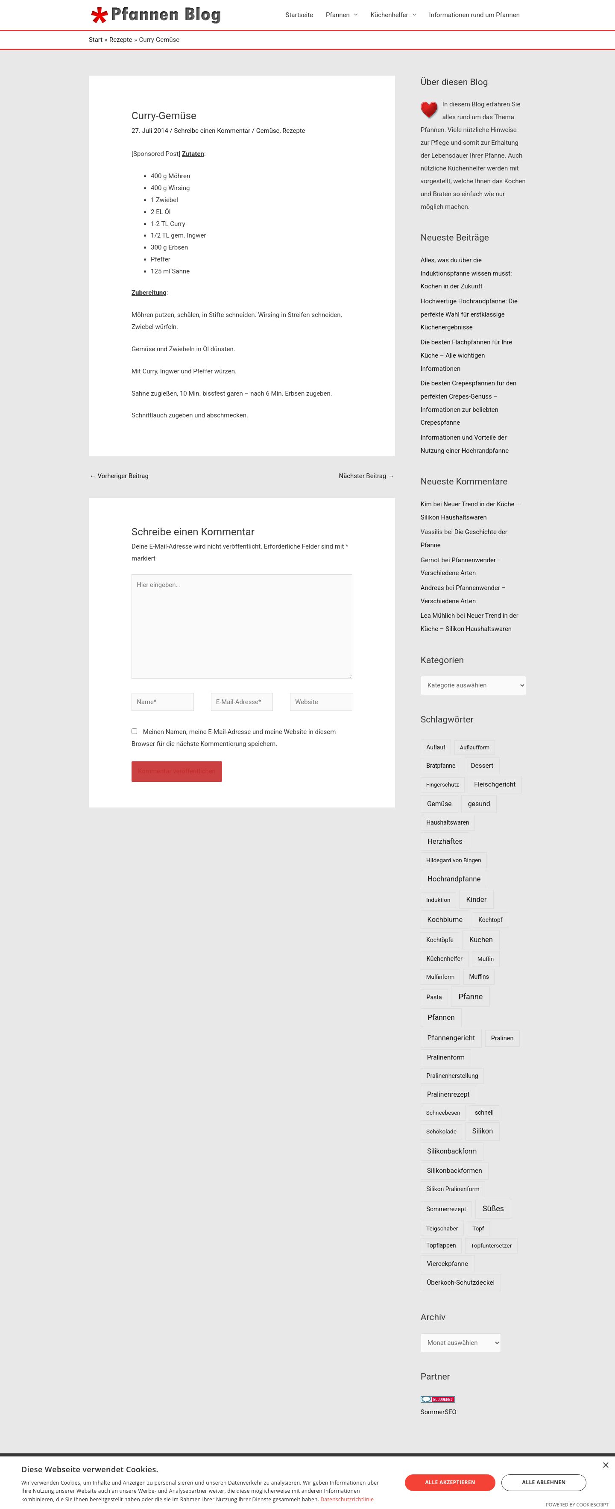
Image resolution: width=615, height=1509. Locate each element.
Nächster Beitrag (366, 476)
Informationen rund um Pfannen (474, 15)
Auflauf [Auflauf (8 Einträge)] (435, 739)
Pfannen (338, 15)
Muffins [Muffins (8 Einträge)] (479, 968)
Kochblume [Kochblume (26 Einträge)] (445, 911)
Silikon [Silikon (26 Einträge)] (482, 1123)
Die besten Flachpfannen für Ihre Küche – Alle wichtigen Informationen (467, 353)
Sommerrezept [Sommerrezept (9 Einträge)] (446, 1201)
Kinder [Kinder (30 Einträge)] (476, 891)
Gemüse (268, 131)
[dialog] (307, 1482)
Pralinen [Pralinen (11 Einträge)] (502, 1030)
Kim (426, 499)
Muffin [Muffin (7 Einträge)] (485, 950)
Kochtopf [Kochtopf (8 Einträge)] (490, 911)
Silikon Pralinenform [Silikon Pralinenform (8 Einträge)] (452, 1180)
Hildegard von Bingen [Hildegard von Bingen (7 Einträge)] (453, 851)
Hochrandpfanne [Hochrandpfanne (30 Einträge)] (454, 870)
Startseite (299, 15)
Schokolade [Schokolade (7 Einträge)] (441, 1123)
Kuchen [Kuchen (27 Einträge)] (481, 932)
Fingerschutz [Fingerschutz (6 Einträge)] (442, 776)
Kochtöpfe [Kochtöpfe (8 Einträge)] (440, 931)
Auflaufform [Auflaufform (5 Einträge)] (474, 739)
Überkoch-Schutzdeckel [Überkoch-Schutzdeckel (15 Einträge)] (461, 1274)
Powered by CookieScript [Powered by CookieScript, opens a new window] (577, 1504)
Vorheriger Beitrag (119, 476)
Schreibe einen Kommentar (212, 131)
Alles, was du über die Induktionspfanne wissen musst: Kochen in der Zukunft (467, 273)
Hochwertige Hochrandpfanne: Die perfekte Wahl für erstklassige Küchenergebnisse (469, 313)
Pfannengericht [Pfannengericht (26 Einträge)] (451, 1030)
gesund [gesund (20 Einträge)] (479, 796)
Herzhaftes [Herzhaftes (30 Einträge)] (445, 833)
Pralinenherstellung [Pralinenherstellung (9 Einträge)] (452, 1067)
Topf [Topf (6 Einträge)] (478, 1220)
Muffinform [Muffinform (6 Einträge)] (440, 969)
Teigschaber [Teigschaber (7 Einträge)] (442, 1220)
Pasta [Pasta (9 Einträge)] (434, 988)
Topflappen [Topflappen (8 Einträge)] (441, 1237)
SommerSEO (439, 1404)
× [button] (605, 1465)
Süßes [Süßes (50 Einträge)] (493, 1200)
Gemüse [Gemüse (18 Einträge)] (439, 796)
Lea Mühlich (438, 608)
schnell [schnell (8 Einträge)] (484, 1104)
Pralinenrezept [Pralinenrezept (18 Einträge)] (448, 1086)
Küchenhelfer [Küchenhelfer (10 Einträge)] (445, 950)
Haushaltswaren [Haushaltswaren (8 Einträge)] (447, 814)
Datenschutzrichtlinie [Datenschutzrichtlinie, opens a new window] (347, 1499)
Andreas (432, 581)
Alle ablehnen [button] (544, 1482)
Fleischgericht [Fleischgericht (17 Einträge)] (494, 776)
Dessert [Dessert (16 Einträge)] (482, 757)
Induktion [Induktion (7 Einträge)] (438, 891)
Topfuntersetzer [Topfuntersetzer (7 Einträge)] (491, 1237)
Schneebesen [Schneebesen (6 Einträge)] (443, 1104)
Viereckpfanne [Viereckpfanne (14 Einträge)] (447, 1255)
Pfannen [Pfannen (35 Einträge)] (441, 1009)
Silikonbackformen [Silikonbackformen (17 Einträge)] (454, 1162)
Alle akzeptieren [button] (450, 1482)
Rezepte (294, 131)
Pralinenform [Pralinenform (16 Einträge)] (446, 1049)
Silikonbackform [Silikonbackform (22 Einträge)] (452, 1143)
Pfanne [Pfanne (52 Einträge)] (470, 987)
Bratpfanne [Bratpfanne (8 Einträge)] (440, 757)
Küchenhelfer (389, 15)
